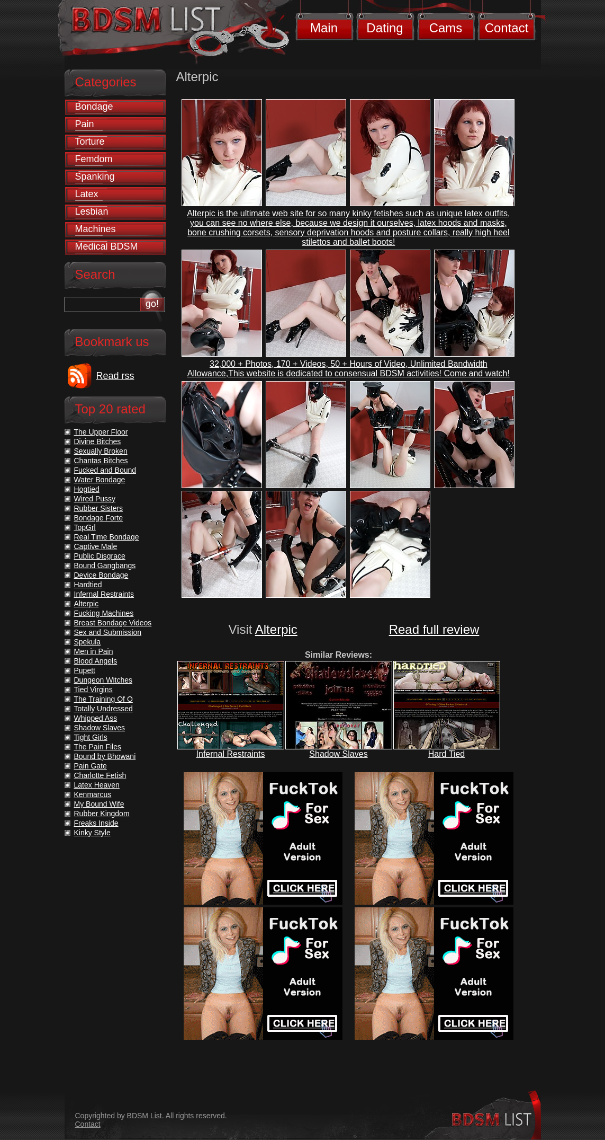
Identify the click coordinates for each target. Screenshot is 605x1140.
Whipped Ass (96, 718)
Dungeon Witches (103, 680)
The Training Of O (103, 699)
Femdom (94, 159)
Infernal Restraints (230, 753)
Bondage (94, 106)
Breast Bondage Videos (113, 622)
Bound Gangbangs (105, 565)
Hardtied (88, 584)
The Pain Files (97, 747)
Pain (84, 124)
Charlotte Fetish (100, 775)
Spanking (95, 176)
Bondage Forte (98, 518)
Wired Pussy (95, 498)
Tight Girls (90, 737)
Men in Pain (93, 651)
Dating (384, 28)
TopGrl (85, 527)
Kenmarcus (93, 794)
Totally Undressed (103, 708)
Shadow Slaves (338, 753)
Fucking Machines (104, 613)
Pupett (84, 670)
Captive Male (96, 546)
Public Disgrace (99, 556)
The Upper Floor (101, 432)
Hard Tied (446, 753)
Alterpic (276, 629)
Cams (446, 28)
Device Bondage (101, 575)
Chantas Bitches (101, 460)
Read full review (434, 629)
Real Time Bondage (106, 537)
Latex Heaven (97, 785)
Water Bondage (99, 479)
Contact (507, 28)
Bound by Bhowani (105, 756)
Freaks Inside (96, 823)
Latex (86, 194)
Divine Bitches (97, 441)
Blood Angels (96, 661)
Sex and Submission (108, 632)
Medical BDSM (106, 246)
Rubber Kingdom (102, 813)
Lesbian (92, 211)
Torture (90, 141)
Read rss (115, 375)
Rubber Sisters (98, 508)
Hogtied (87, 489)
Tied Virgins (93, 689)
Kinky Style (92, 832)
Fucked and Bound (105, 470)
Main (324, 28)
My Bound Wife (99, 804)
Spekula (87, 642)
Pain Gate (90, 766)
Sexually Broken (101, 451)
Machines (95, 229)
